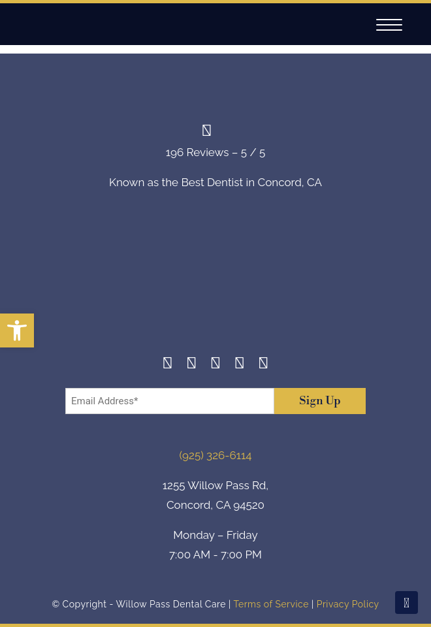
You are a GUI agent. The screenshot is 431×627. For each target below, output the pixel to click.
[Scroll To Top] (406, 602)
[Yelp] (239, 365)
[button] (17, 330)
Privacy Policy (348, 604)
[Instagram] (191, 365)
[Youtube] (263, 365)
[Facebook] (167, 365)
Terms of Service (270, 604)
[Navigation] (389, 25)
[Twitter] (216, 365)
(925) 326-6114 (216, 455)
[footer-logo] (215, 282)
